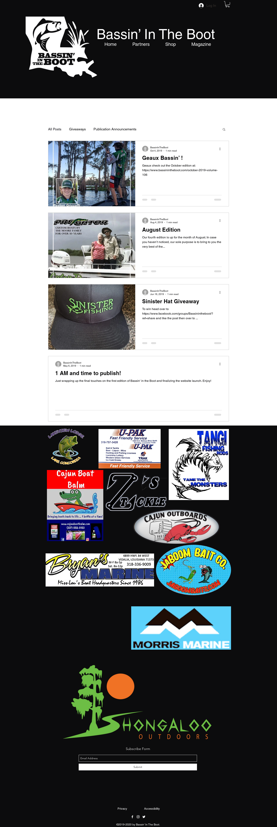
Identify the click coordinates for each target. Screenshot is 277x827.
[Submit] (138, 767)
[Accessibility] (152, 809)
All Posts (54, 129)
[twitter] (144, 817)
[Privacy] (122, 809)
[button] (227, 4)
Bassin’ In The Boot (156, 34)
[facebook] (132, 817)
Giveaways (77, 129)
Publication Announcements (114, 129)
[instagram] (138, 817)
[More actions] (221, 149)
